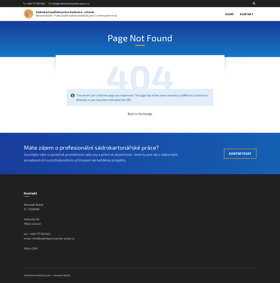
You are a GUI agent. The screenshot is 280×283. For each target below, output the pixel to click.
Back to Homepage (140, 114)
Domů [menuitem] (229, 14)
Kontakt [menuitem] (246, 14)
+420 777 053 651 (35, 3)
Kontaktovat (240, 153)
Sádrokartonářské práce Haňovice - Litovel (65, 12)
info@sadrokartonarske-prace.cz (70, 3)
